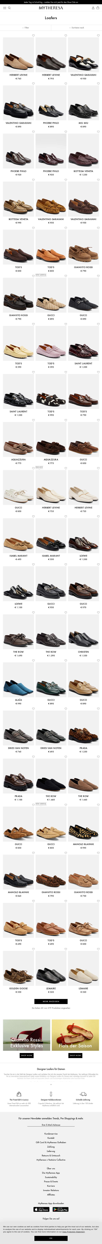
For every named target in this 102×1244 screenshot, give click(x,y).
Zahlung (51, 1146)
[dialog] (51, 1233)
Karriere (51, 1185)
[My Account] (93, 8)
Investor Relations (51, 1190)
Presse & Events (51, 1181)
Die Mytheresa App (51, 1172)
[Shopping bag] (97, 8)
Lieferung (51, 1151)
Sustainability (51, 1177)
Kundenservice (51, 1133)
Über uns (51, 1168)
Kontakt (51, 1137)
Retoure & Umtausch (51, 1155)
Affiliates (51, 1194)
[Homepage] (51, 7)
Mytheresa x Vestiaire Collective (51, 1159)
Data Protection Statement (73, 1232)
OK (51, 1238)
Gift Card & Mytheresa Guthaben (51, 1142)
